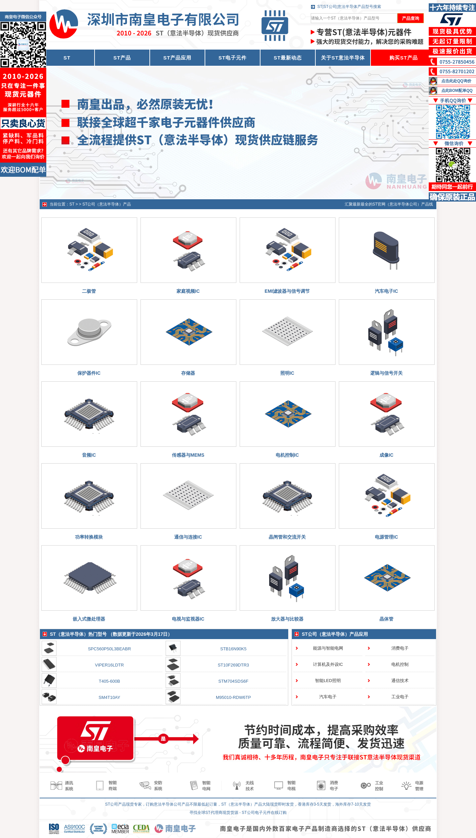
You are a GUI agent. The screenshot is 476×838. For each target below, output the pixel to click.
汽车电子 (328, 696)
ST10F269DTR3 (233, 665)
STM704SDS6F (233, 681)
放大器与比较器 (287, 619)
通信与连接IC (188, 537)
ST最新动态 (288, 57)
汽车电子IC (386, 291)
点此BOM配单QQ (457, 90)
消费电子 (400, 648)
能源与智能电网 (328, 648)
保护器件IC (88, 373)
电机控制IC (287, 455)
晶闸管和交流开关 (287, 537)
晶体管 (386, 619)
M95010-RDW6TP (233, 697)
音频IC (89, 455)
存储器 (188, 373)
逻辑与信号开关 (386, 373)
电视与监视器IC (188, 619)
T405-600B (109, 681)
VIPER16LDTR (109, 665)
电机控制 (400, 664)
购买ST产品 (403, 57)
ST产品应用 (177, 57)
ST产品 (122, 57)
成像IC (386, 455)
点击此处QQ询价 (456, 81)
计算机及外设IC (328, 664)
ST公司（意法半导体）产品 (106, 204)
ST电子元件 (232, 57)
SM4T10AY (109, 697)
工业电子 (400, 696)
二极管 (89, 291)
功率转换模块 (89, 537)
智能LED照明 (327, 680)
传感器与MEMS (188, 455)
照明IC (287, 373)
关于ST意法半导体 (343, 57)
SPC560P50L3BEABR (109, 648)
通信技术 (400, 680)
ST (71, 204)
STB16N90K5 (233, 648)
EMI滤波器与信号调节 (287, 291)
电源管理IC (386, 537)
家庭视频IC (188, 291)
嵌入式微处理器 (89, 619)
